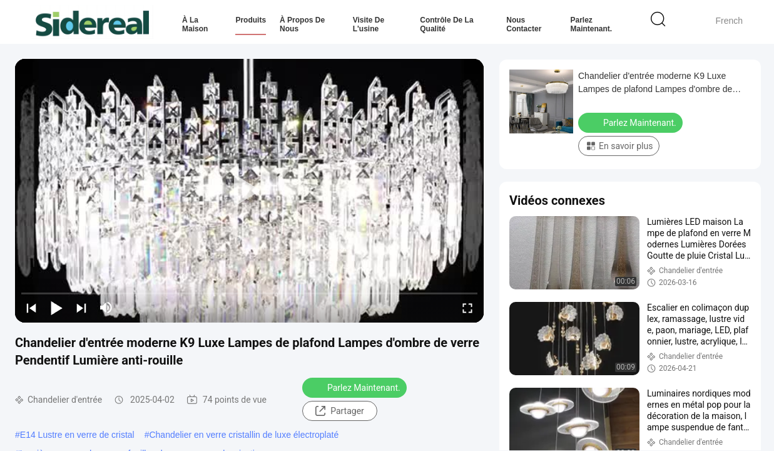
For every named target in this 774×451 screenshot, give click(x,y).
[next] (81, 307)
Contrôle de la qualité (446, 24)
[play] (249, 191)
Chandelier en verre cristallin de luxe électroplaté (244, 435)
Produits (250, 20)
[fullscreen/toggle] (467, 307)
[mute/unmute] (106, 307)
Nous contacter (523, 24)
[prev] (31, 307)
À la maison (195, 24)
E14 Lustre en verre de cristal (77, 435)
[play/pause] (56, 307)
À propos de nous (302, 24)
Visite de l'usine (368, 24)
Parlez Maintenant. (591, 24)
